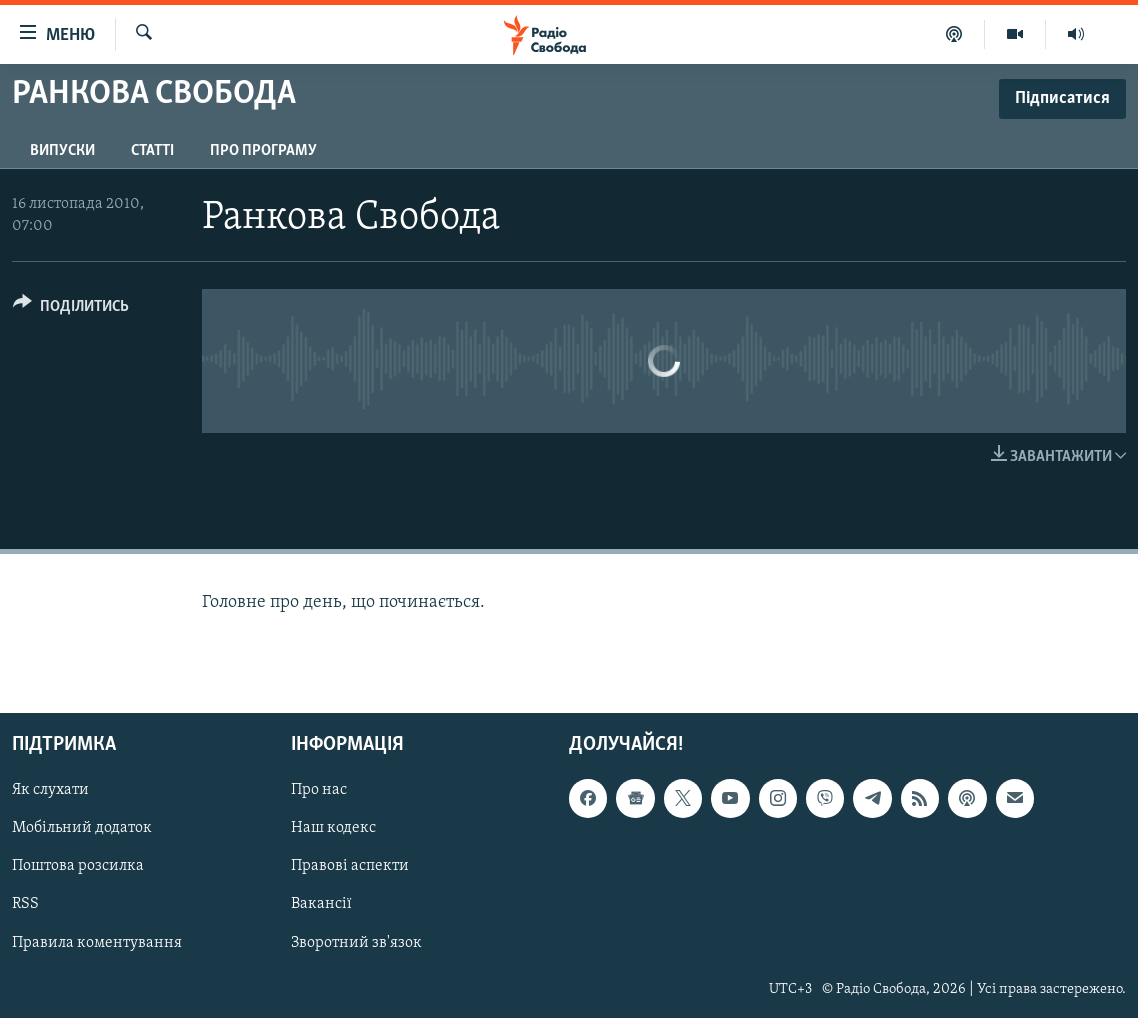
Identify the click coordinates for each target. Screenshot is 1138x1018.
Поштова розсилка (78, 867)
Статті (152, 151)
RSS (25, 905)
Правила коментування (97, 943)
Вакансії (321, 905)
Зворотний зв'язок (356, 943)
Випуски (62, 151)
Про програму (263, 151)
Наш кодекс (333, 829)
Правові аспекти (350, 867)
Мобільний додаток (82, 829)
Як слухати (50, 791)
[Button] (71, 309)
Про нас (319, 791)
